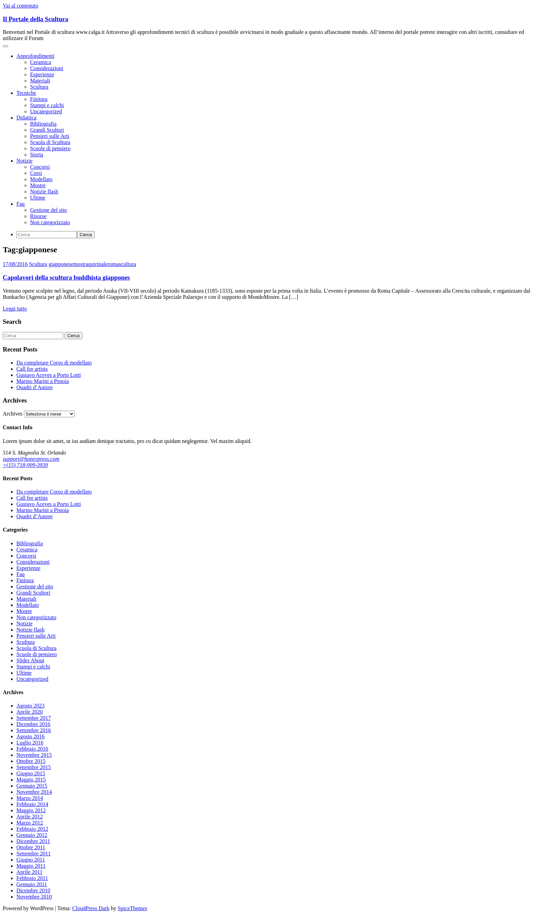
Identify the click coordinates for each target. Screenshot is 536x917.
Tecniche (26, 93)
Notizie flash (44, 191)
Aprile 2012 (29, 816)
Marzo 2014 (29, 798)
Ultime (37, 198)
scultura (127, 264)
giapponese (61, 264)
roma (113, 264)
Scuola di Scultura (50, 142)
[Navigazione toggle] (5, 46)
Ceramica (40, 62)
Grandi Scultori (47, 130)
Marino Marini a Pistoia (42, 381)
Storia (36, 154)
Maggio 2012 (31, 810)
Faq (20, 204)
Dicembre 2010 (33, 890)
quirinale (98, 264)
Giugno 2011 (30, 860)
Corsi (36, 173)
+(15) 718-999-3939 (25, 465)
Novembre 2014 (34, 792)
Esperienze (42, 74)
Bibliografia (43, 124)
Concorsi (40, 167)
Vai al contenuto (20, 6)
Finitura (39, 99)
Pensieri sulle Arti (49, 136)
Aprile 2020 (29, 712)
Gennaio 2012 (31, 835)
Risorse (38, 216)
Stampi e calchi (47, 105)
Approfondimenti (35, 56)
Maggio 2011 (30, 866)
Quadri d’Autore (34, 387)
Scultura (39, 87)
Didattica (26, 117)
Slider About (30, 660)
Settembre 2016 (33, 730)
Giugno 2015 (30, 773)
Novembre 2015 (34, 755)
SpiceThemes (132, 908)
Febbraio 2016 (32, 749)
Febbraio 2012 (32, 829)
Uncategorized (46, 111)
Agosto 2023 (30, 706)
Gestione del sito (48, 210)
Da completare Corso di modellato (54, 363)
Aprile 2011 (29, 872)
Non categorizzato (50, 222)
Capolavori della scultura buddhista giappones (66, 277)
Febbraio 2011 (32, 878)
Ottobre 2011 (30, 847)
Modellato (41, 179)
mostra (80, 264)
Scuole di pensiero (50, 148)
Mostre (37, 185)
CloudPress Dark (90, 908)
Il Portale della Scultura (35, 19)
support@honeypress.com (31, 459)
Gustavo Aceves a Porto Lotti (48, 375)
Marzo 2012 (29, 823)
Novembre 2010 (34, 897)
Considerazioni (46, 68)
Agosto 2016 (30, 736)
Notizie (24, 161)
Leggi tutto (15, 308)
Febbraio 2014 (32, 804)
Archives (13, 414)
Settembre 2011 (33, 853)
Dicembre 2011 (33, 841)
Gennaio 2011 (31, 884)
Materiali (40, 81)
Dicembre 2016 (33, 724)
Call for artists (32, 369)
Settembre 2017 (33, 718)
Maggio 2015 (31, 779)
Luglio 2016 (29, 743)
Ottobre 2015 (30, 761)
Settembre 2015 (33, 767)
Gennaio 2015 (31, 786)
